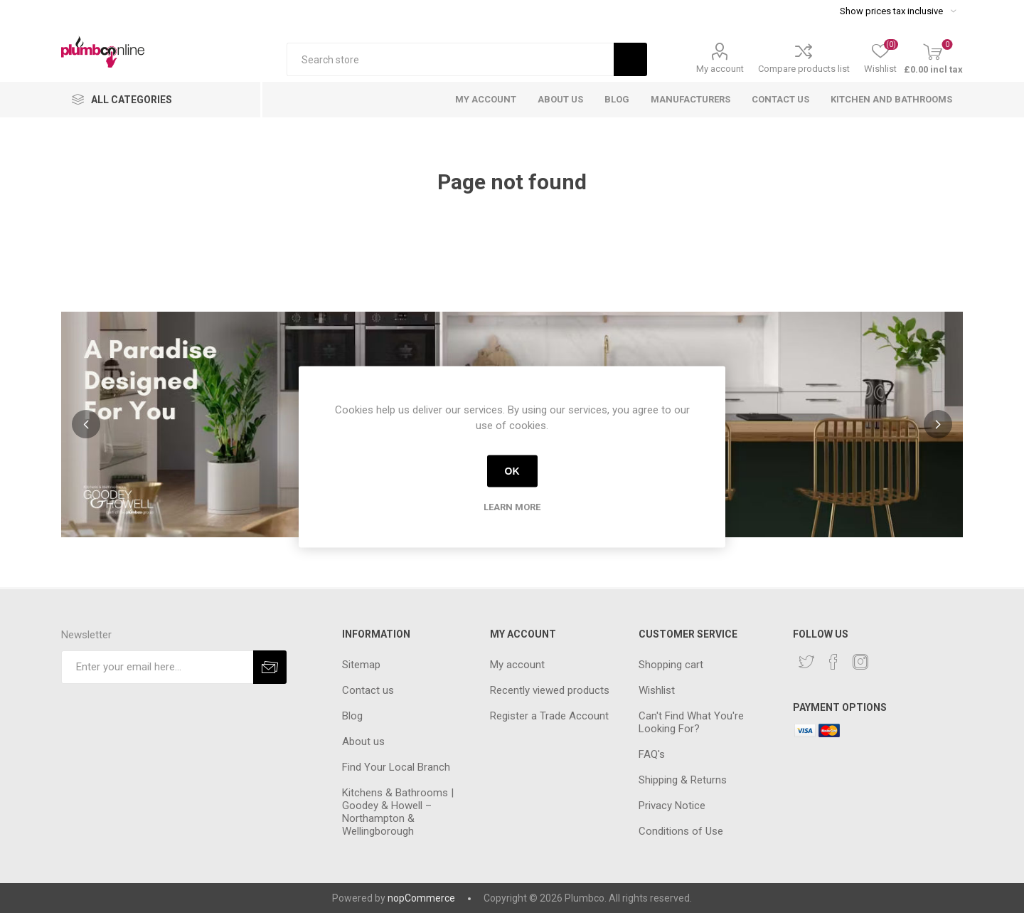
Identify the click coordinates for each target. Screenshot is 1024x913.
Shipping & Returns (683, 780)
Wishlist (657, 690)
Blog (352, 715)
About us (363, 741)
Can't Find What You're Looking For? (691, 722)
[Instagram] (860, 661)
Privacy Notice (672, 805)
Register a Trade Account (549, 715)
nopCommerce (421, 898)
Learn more (512, 506)
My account (720, 68)
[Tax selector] (898, 10)
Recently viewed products (549, 690)
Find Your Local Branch (396, 767)
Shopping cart (671, 664)
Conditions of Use (681, 831)
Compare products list (804, 68)
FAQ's (652, 754)
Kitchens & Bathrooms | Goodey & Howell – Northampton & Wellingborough (398, 812)
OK (512, 471)
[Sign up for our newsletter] (157, 667)
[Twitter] (806, 661)
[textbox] (450, 59)
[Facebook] (833, 661)
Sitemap (361, 664)
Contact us (368, 690)
